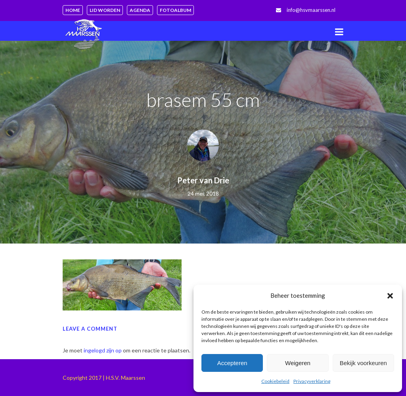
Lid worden (105, 10)
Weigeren (297, 363)
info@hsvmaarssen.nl (311, 10)
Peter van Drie (203, 180)
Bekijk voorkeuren (363, 363)
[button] (390, 296)
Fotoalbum (175, 10)
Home (72, 10)
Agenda (140, 10)
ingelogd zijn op (103, 350)
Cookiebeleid (275, 381)
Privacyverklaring (311, 381)
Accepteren (232, 363)
